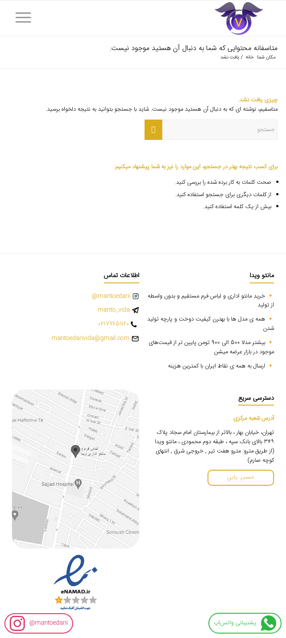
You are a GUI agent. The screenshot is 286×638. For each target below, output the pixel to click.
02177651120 (113, 324)
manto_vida (114, 310)
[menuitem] (26, 18)
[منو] (26, 18)
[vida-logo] (170, 18)
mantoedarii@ (39, 623)
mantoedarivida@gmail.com (90, 338)
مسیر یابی (240, 477)
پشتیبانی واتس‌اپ (245, 623)
